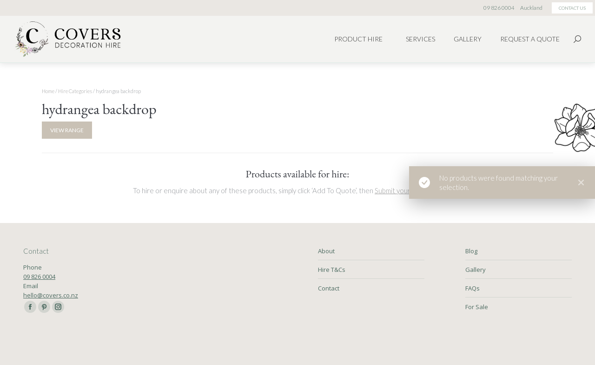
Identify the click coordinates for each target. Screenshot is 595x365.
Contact (328, 288)
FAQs (472, 288)
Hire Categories (75, 91)
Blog (471, 251)
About (326, 251)
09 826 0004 (39, 276)
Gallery (475, 269)
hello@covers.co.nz (50, 295)
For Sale (476, 307)
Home (48, 91)
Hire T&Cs (331, 269)
